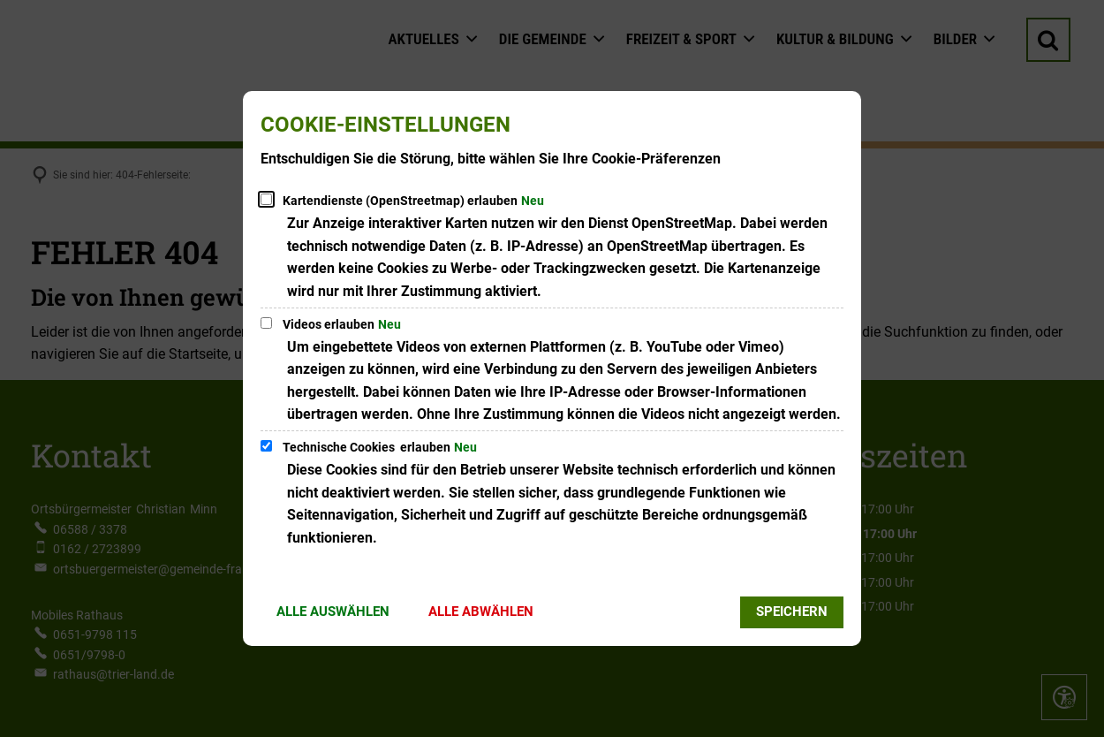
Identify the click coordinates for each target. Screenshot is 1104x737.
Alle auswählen (332, 611)
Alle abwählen (480, 611)
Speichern (792, 611)
